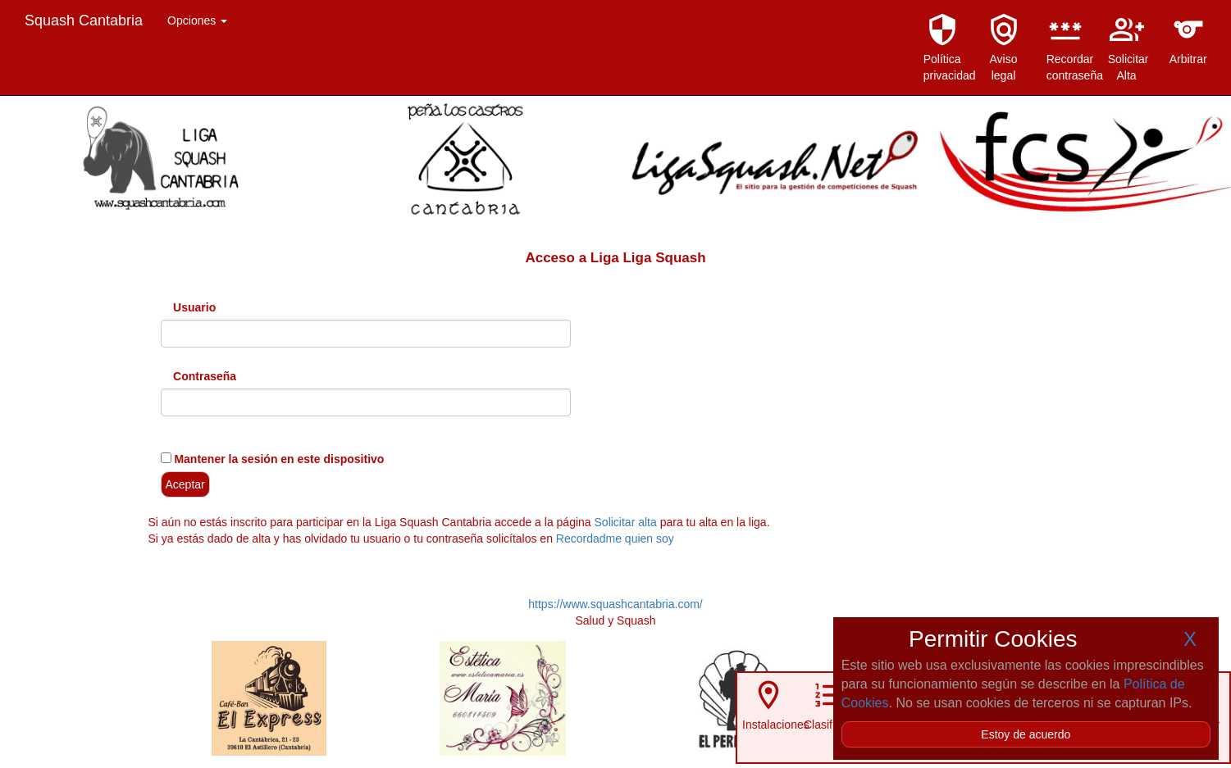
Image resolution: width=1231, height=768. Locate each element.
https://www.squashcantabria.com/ (615, 604)
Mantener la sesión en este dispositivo (278, 459)
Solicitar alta (626, 522)
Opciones (197, 20)
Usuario (194, 307)
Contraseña (204, 376)
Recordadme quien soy (615, 538)
